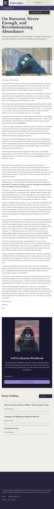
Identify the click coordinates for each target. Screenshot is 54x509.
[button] (39, 2)
